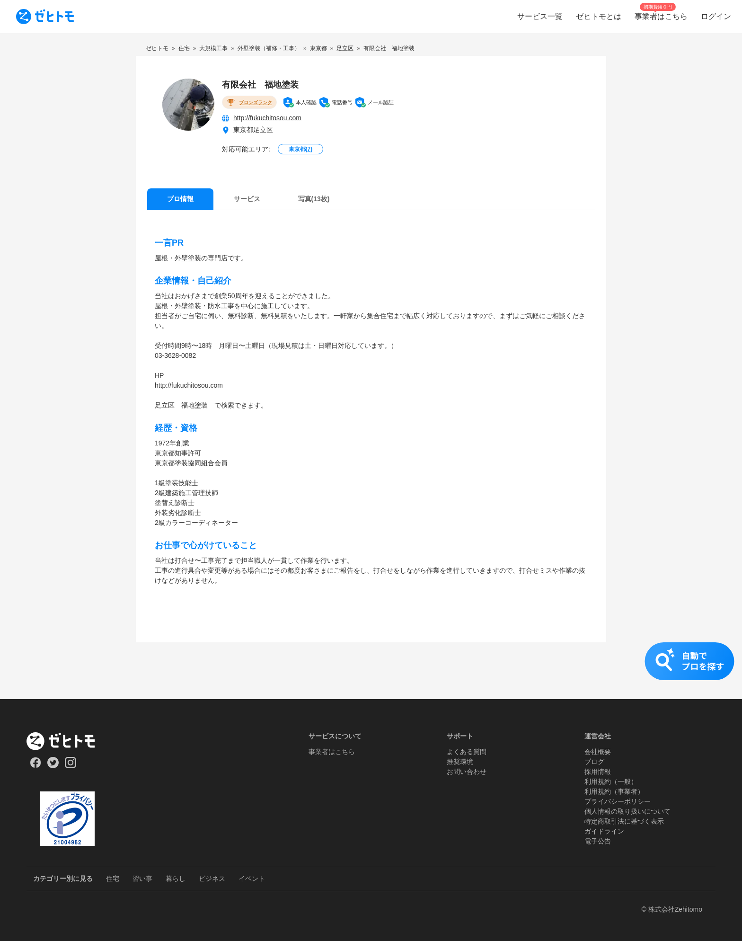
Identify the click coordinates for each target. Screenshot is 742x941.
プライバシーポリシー (617, 801)
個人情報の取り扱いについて (627, 811)
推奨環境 (460, 761)
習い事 (142, 878)
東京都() (301, 149)
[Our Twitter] (53, 766)
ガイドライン (604, 831)
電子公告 (597, 841)
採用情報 (597, 771)
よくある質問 (466, 751)
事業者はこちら (332, 751)
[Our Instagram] (71, 766)
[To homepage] (45, 16)
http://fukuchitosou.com (267, 118)
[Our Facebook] (35, 766)
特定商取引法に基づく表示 (624, 821)
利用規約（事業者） (614, 791)
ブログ (594, 761)
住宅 (112, 878)
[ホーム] (67, 741)
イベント (251, 878)
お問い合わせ (466, 771)
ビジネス (212, 878)
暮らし (176, 878)
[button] (371, 670)
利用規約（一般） (610, 781)
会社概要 (597, 751)
